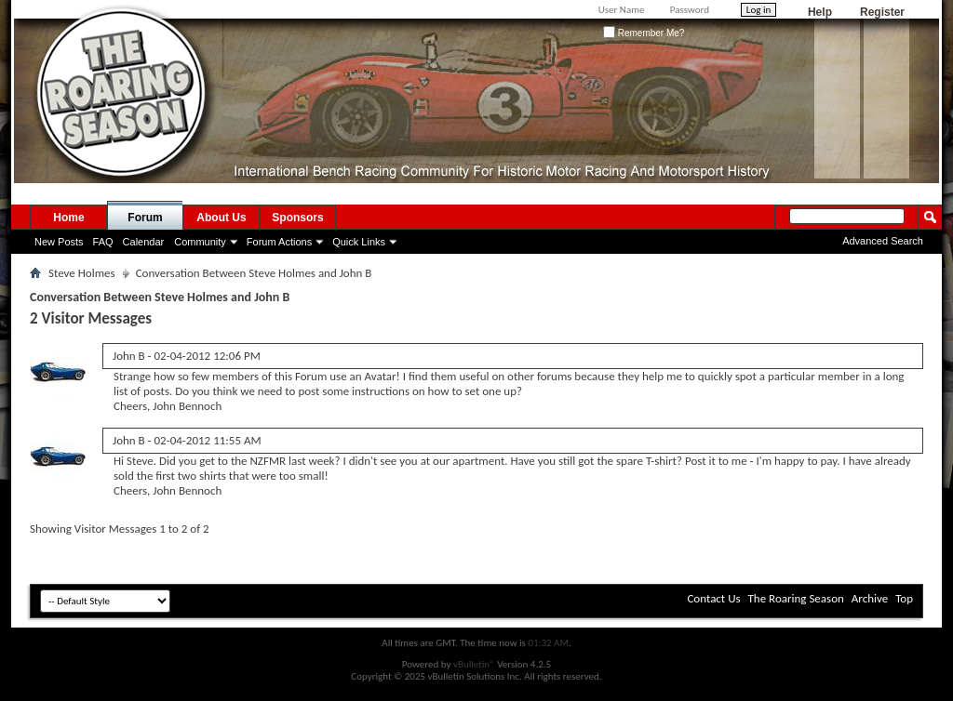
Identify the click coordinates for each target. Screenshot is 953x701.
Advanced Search (882, 240)
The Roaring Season (796, 598)
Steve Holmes (81, 273)
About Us (221, 217)
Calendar (144, 241)
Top (904, 598)
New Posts (59, 241)
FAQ (103, 241)
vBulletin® (474, 664)
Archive (870, 598)
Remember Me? (643, 33)
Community (200, 241)
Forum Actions (279, 241)
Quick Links (358, 241)
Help (820, 12)
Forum (145, 217)
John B (129, 356)
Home (68, 217)
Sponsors (297, 217)
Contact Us (713, 598)
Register (882, 12)
